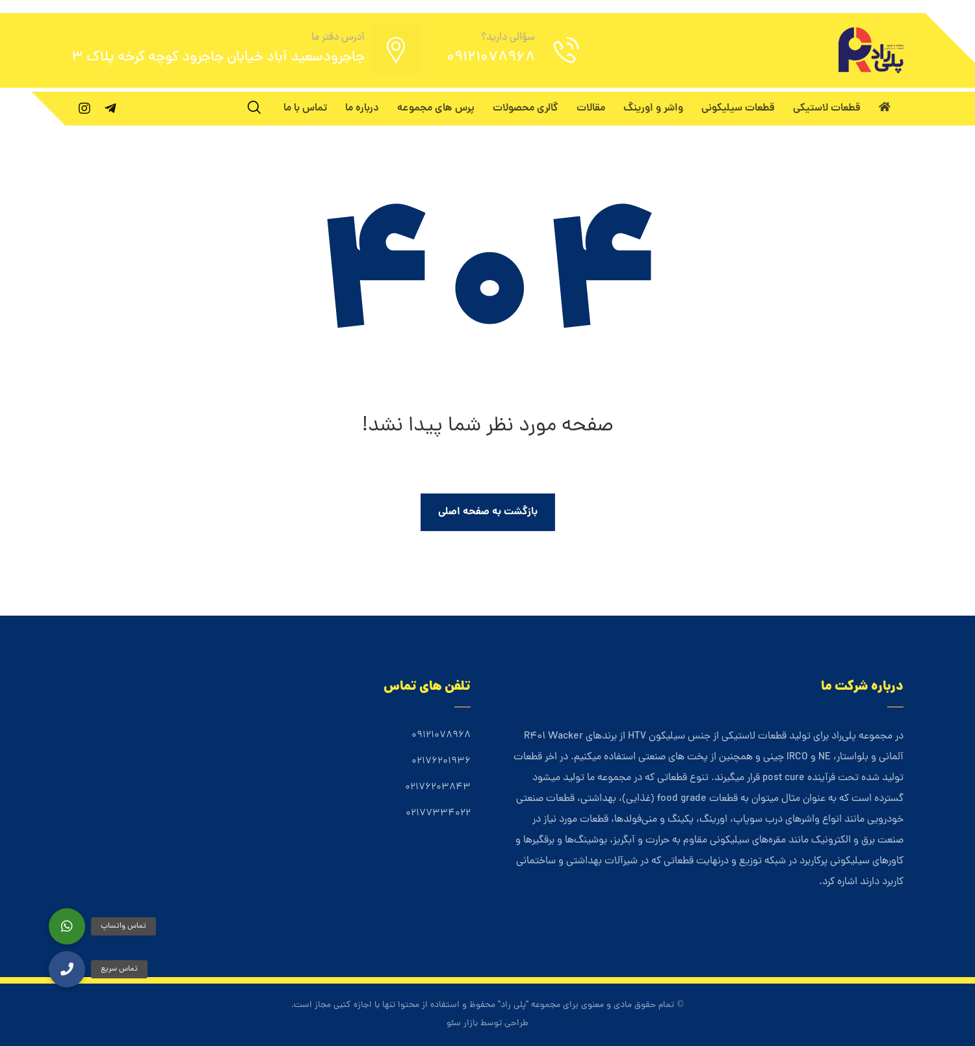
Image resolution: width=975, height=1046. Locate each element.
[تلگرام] (111, 109)
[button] (67, 969)
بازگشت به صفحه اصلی (488, 512)
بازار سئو (462, 1023)
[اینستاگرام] (85, 109)
